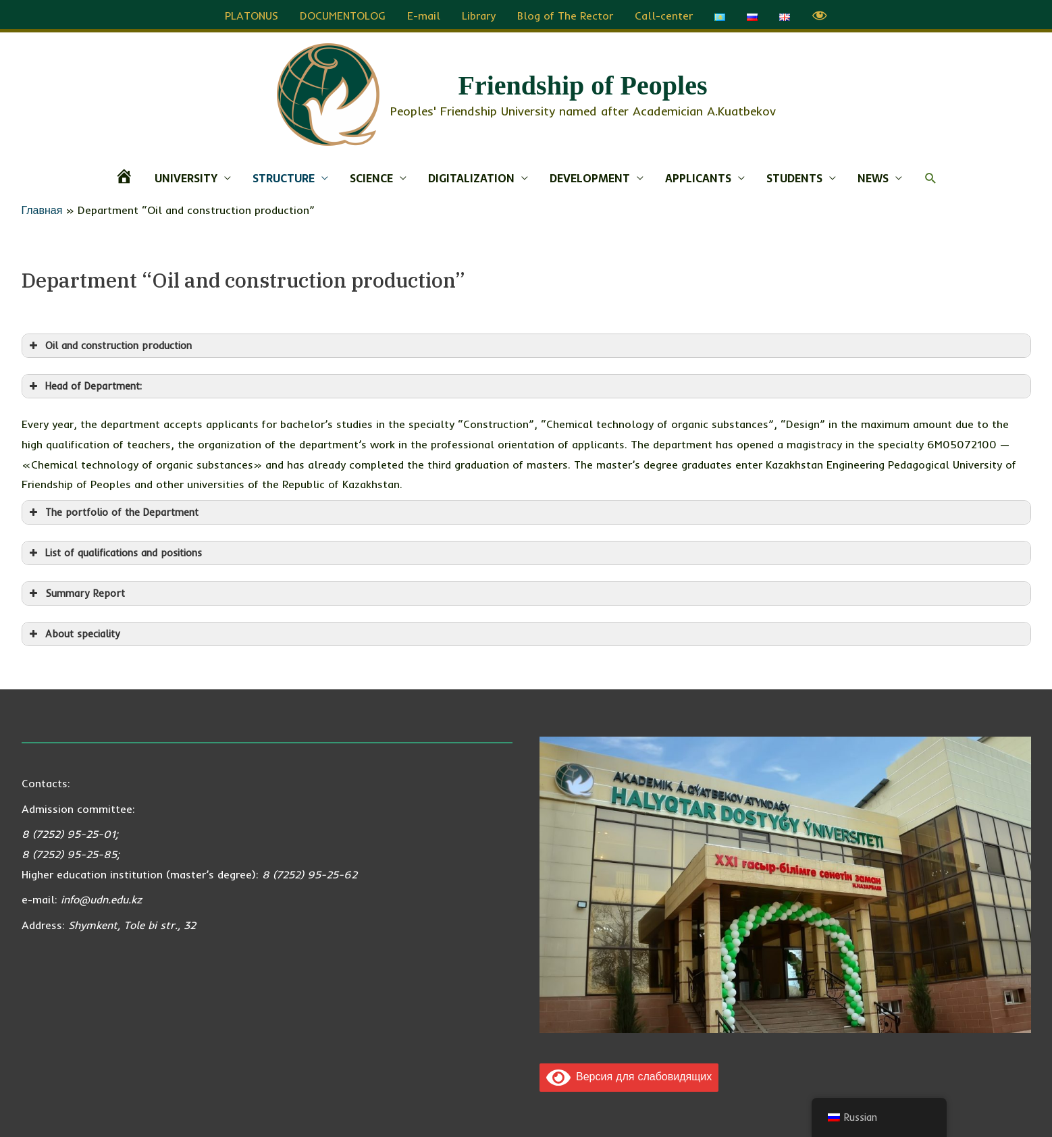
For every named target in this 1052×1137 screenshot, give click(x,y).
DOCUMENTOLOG (343, 13)
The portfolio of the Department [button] (113, 510)
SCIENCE (371, 176)
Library (479, 13)
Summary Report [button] (76, 591)
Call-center (664, 13)
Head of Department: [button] (84, 384)
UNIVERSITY (186, 176)
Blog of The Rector (565, 13)
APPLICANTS (698, 176)
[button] (931, 176)
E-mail (423, 13)
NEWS (873, 176)
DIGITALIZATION (471, 176)
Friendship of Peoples (583, 83)
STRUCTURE (284, 176)
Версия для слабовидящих (629, 1074)
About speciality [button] (73, 632)
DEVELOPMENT (590, 176)
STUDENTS (794, 176)
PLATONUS (251, 13)
